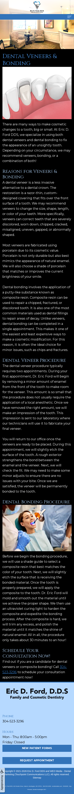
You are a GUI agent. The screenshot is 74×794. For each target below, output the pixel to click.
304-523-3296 (13, 721)
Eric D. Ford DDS (36, 771)
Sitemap (37, 777)
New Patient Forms (37, 748)
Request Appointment (37, 760)
